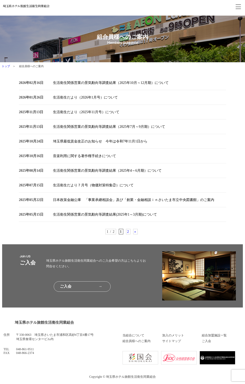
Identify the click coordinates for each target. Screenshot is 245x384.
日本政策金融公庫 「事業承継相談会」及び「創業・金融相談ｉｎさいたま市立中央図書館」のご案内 (133, 200)
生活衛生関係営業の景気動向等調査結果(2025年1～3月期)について (105, 214)
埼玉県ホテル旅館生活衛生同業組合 (31, 7)
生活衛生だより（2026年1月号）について (85, 97)
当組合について (133, 335)
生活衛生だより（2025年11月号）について (86, 112)
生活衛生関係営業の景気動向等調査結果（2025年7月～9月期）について (109, 127)
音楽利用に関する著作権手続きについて (84, 156)
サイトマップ (171, 341)
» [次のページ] (135, 232)
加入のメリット (173, 335)
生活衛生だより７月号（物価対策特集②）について (93, 185)
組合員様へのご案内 (136, 341)
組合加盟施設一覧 (214, 335)
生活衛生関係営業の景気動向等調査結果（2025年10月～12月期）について (111, 83)
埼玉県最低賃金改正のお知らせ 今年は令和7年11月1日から (100, 141)
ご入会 (206, 341)
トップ (6, 66)
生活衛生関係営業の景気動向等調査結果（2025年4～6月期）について (107, 170)
